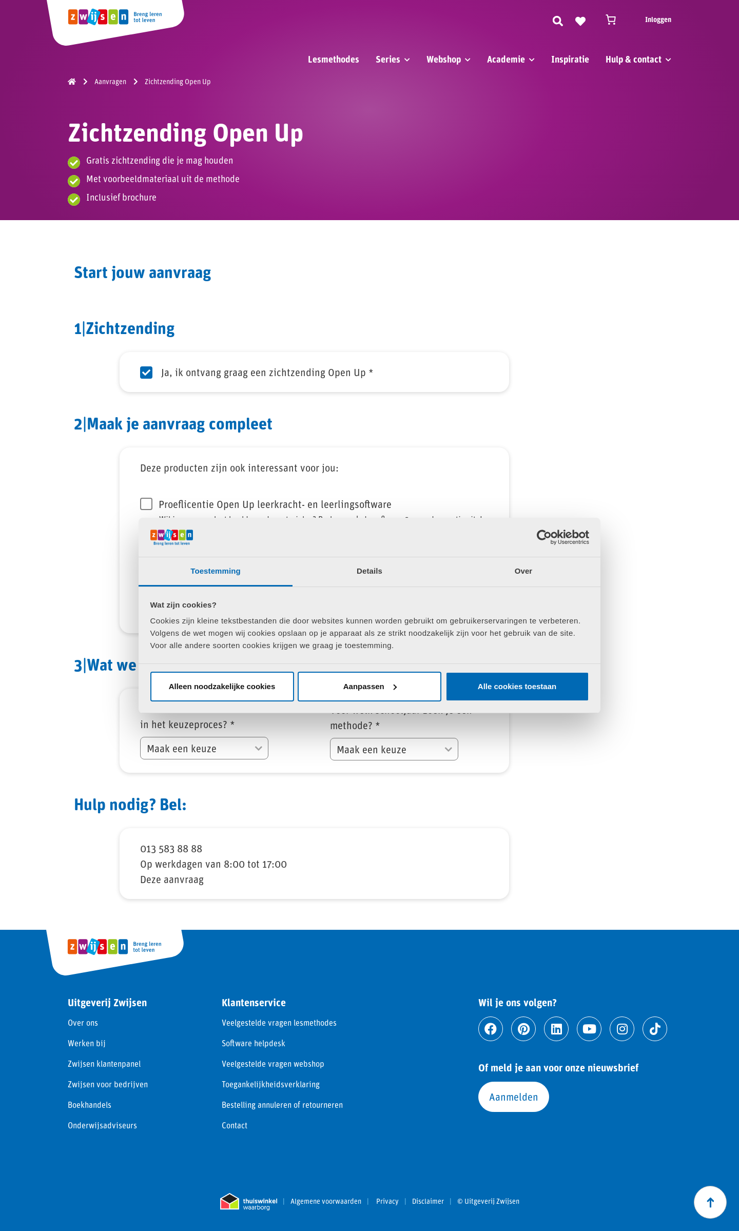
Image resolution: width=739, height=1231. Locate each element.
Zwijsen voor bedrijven (108, 1084)
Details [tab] (369, 570)
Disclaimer (428, 1201)
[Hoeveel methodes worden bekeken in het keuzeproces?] (204, 748)
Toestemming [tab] (215, 570)
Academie (506, 59)
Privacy (387, 1201)
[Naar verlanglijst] (580, 19)
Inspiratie (570, 59)
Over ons (83, 1022)
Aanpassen (370, 686)
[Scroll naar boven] (710, 1202)
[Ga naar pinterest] (523, 1029)
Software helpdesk (253, 1043)
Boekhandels (89, 1104)
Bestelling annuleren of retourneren (282, 1104)
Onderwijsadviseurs (102, 1125)
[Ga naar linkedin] (556, 1029)
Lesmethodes (333, 59)
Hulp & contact (634, 59)
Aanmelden (513, 1096)
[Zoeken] (558, 19)
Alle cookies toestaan (517, 686)
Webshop (443, 59)
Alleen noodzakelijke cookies (222, 686)
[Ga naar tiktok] (655, 1029)
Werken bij (87, 1043)
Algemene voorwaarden (325, 1201)
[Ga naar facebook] (490, 1029)
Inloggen (658, 19)
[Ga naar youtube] (589, 1029)
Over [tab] (524, 570)
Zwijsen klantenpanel (104, 1063)
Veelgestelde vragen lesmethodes (279, 1022)
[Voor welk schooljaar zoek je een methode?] (394, 749)
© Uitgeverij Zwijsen (488, 1201)
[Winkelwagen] (615, 19)
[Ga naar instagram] (622, 1029)
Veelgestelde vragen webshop (273, 1063)
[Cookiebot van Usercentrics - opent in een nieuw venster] (544, 537)
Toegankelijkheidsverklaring (271, 1084)
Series (388, 59)
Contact (234, 1125)
